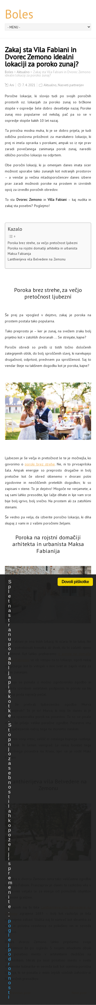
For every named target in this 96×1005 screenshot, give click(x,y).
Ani (11, 85)
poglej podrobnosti (9, 959)
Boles (19, 14)
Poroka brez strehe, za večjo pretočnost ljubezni (43, 243)
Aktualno (50, 85)
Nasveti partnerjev (71, 85)
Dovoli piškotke (75, 582)
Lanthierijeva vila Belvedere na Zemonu (37, 259)
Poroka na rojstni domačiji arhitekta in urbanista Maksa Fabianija (43, 251)
